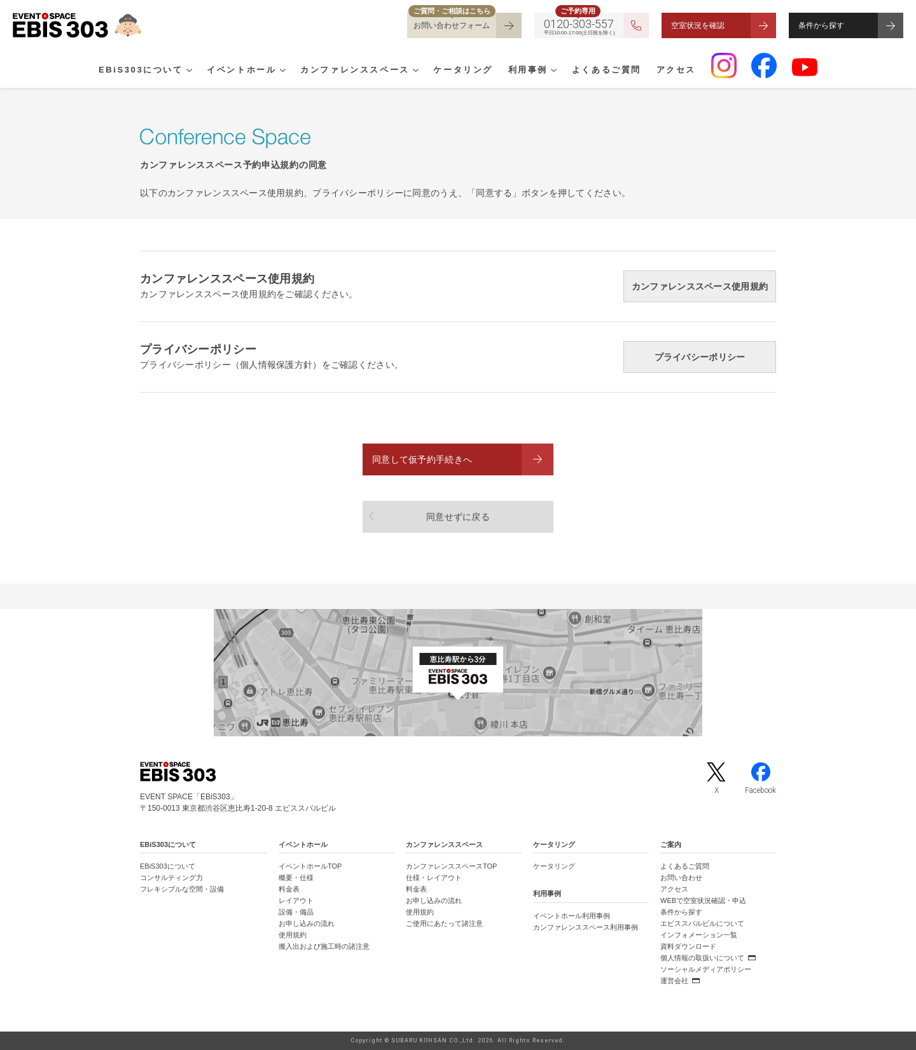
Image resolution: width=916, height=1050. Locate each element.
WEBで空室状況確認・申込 (703, 900)
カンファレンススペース (355, 70)
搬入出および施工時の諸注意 (324, 946)
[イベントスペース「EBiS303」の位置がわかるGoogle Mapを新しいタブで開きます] (458, 672)
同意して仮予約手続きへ (422, 459)
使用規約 (293, 935)
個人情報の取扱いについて (702, 958)
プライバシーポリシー (700, 357)
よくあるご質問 (606, 70)
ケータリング (463, 70)
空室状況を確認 (698, 25)
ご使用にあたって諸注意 (444, 923)
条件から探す (821, 25)
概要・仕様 (296, 877)
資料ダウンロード (688, 946)
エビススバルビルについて (702, 923)
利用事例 (528, 70)
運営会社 (674, 980)
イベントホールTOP (310, 866)
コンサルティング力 (171, 877)
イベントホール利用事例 (571, 916)
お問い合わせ (681, 877)
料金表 (289, 889)
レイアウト (296, 900)
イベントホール (241, 70)
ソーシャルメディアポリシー (705, 969)
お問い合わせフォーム (451, 25)
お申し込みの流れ (307, 923)
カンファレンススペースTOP (451, 866)
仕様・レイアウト (434, 877)
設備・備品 (296, 912)
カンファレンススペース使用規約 (700, 286)
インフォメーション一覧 (698, 935)
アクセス (676, 70)
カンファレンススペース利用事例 (585, 927)
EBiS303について (141, 70)
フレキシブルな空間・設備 (182, 889)
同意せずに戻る (458, 517)
